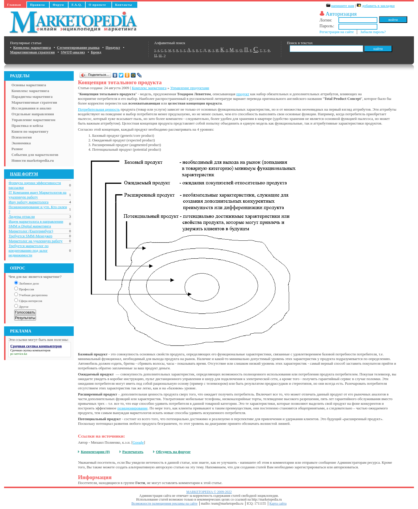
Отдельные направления (32, 114)
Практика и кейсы (27, 125)
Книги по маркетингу (29, 131)
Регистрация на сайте (337, 32)
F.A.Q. (76, 4)
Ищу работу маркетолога (28, 202)
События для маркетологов (34, 154)
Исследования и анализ (31, 108)
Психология (21, 137)
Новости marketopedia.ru (32, 160)
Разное (17, 149)
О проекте (97, 4)
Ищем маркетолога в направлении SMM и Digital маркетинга (35, 223)
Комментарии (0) (95, 451)
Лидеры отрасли (21, 216)
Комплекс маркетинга (30, 91)
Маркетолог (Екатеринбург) (30, 231)
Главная (14, 4)
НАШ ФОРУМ (24, 174)
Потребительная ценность (99, 109)
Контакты (123, 4)
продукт (242, 94)
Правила (37, 4)
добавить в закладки (378, 5)
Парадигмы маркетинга (32, 96)
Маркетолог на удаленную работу (35, 241)
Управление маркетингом (33, 120)
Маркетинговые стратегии (34, 102)
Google (138, 442)
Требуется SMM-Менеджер (30, 236)
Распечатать (132, 451)
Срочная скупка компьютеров (30, 350)
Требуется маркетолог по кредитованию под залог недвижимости (28, 250)
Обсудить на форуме (173, 451)
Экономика (21, 143)
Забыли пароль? (373, 32)
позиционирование (132, 408)
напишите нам (342, 5)
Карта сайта (278, 504)
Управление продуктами (189, 88)
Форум (58, 4)
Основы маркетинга (28, 85)
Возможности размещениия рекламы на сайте (164, 504)
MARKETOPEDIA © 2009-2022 (209, 492)
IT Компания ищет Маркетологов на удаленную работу (37, 194)
